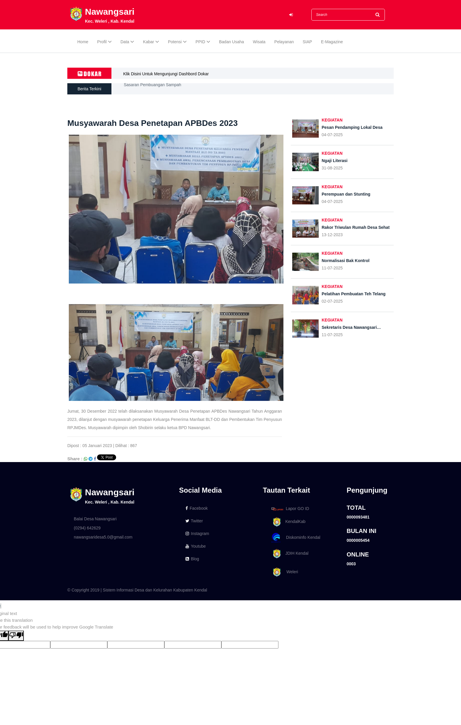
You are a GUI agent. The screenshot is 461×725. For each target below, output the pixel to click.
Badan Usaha (231, 41)
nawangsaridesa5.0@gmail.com (103, 537)
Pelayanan (284, 41)
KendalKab (287, 522)
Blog (192, 558)
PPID (200, 41)
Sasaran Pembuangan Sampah (152, 88)
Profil (102, 41)
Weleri (283, 572)
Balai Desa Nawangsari (95, 518)
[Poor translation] (16, 636)
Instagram (197, 533)
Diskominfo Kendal (295, 538)
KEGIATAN (332, 120)
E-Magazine (332, 41)
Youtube (196, 546)
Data (125, 41)
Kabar (148, 41)
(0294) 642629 (87, 528)
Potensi (175, 41)
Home (82, 41)
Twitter (194, 521)
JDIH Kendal (288, 554)
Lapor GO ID (290, 508)
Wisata (259, 41)
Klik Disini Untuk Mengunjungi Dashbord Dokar (166, 73)
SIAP (307, 41)
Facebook (197, 508)
